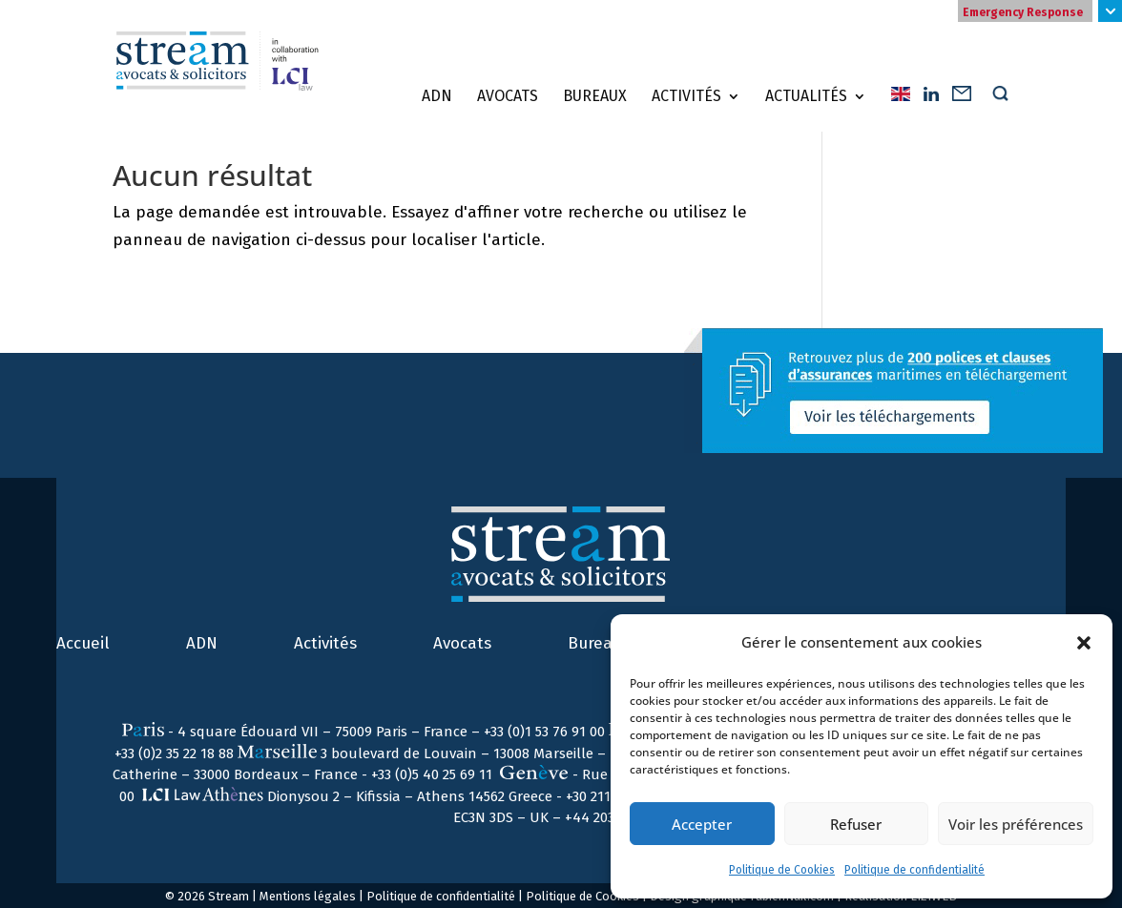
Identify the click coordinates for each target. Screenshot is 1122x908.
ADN (437, 96)
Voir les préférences (1015, 824)
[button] (1083, 642)
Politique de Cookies (782, 870)
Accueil (83, 643)
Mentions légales (308, 896)
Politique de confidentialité (914, 870)
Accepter (702, 824)
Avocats (507, 96)
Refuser (856, 824)
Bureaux (595, 96)
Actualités (806, 96)
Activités (686, 96)
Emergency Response (1023, 12)
